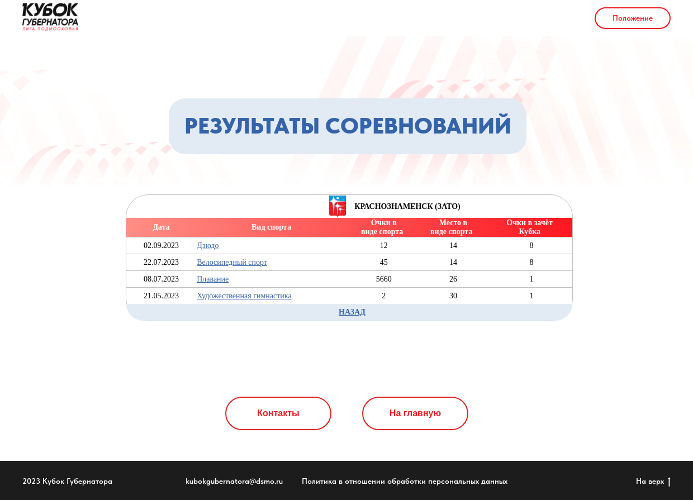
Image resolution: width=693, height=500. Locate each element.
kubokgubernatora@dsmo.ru (234, 481)
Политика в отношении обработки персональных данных (404, 481)
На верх (653, 482)
